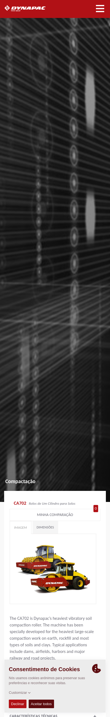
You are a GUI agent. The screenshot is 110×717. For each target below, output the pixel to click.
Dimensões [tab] (45, 527)
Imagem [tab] (20, 527)
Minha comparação (67, 513)
